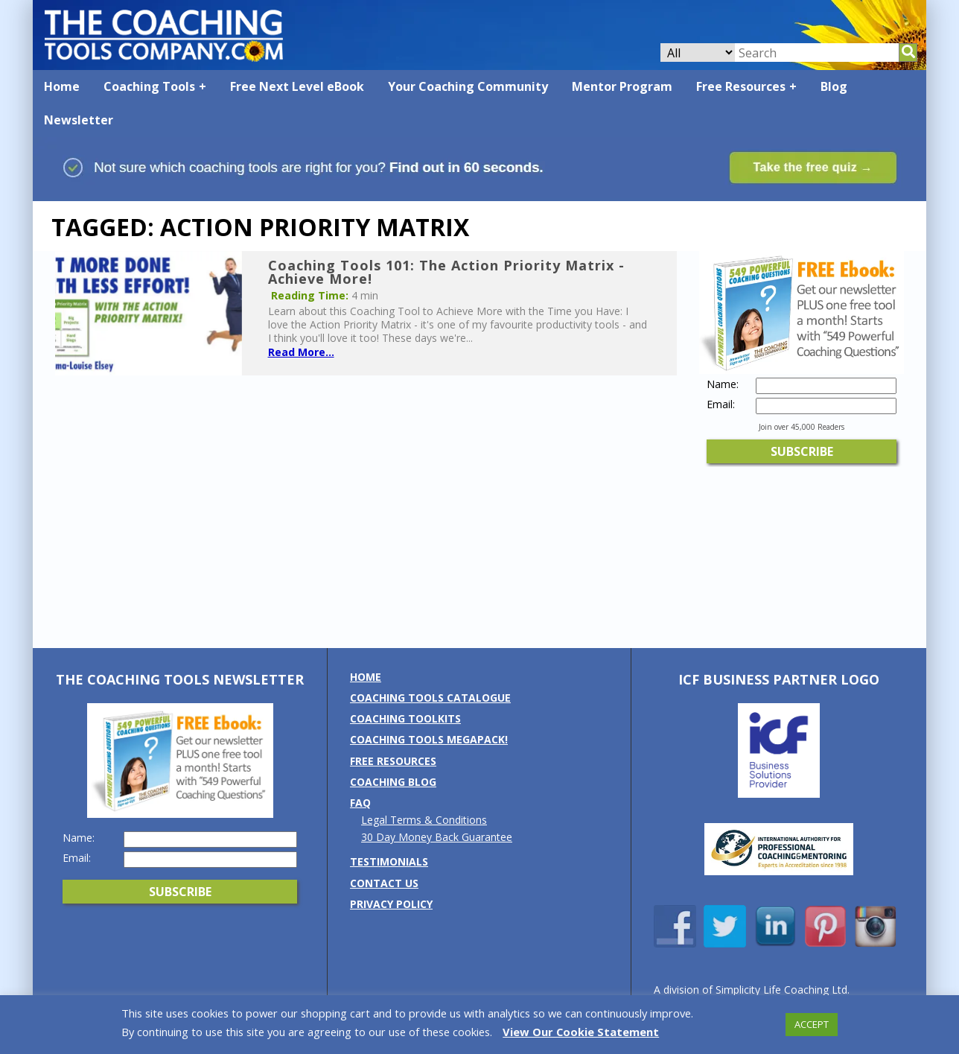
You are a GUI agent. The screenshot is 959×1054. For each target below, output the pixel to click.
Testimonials (389, 861)
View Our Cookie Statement (581, 1031)
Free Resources (741, 86)
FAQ (360, 803)
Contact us (384, 883)
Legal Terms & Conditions (424, 820)
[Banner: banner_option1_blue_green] (479, 194)
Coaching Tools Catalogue (430, 698)
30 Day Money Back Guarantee (436, 837)
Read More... (301, 352)
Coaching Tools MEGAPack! (429, 739)
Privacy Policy (391, 904)
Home (62, 86)
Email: (721, 404)
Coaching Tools (149, 86)
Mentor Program (622, 86)
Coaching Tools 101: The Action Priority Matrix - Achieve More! (446, 272)
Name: (723, 384)
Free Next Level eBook (297, 86)
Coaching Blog (393, 782)
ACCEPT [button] (811, 1024)
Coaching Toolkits (405, 718)
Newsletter (78, 120)
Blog (834, 86)
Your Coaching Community (468, 86)
